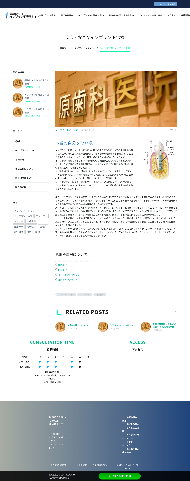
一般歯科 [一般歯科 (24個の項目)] (31, 221)
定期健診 (100, 294)
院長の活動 (20, 186)
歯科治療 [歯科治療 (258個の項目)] (18, 231)
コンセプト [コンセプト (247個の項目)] (41, 216)
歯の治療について (24, 177)
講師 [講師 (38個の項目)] (37, 231)
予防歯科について (24, 168)
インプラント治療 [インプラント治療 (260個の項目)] (23, 216)
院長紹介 (62, 269)
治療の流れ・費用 (47, 15)
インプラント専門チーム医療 (36, 111)
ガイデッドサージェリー (150, 15)
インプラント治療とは (68, 274)
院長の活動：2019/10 (77, 325)
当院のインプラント (67, 279)
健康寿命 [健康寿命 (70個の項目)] (18, 226)
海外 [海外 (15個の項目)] (29, 231)
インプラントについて (65, 130)
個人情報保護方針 (59, 464)
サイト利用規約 (79, 464)
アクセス (131, 445)
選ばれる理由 (67, 15)
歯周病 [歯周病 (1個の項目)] (43, 226)
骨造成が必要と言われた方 (121, 15)
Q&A (17, 141)
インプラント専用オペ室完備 (36, 96)
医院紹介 (62, 264)
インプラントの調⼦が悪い (91, 15)
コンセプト (85, 294)
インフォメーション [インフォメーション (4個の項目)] (24, 211)
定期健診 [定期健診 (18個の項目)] (31, 226)
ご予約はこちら (99, 464)
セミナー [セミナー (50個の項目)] (18, 221)
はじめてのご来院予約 (165, 4)
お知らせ (19, 159)
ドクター (171, 15)
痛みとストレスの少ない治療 (36, 82)
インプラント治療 (66, 294)
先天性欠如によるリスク (121, 325)
